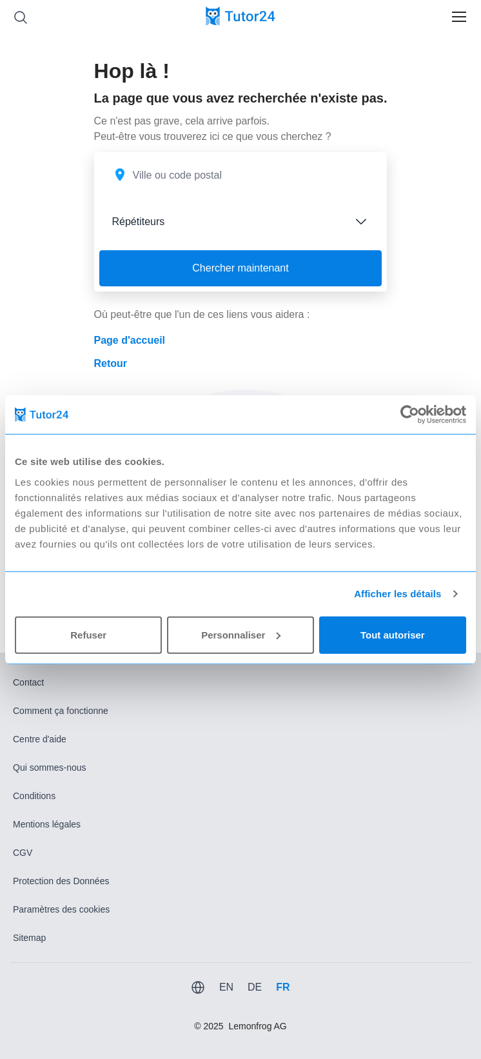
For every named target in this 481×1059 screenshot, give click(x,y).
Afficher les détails (397, 593)
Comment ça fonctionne (60, 711)
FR (283, 987)
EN (226, 987)
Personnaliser (240, 634)
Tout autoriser (392, 634)
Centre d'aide (39, 739)
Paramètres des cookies (61, 909)
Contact (28, 682)
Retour (111, 363)
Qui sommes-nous (49, 767)
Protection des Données (61, 881)
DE (255, 987)
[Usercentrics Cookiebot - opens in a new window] (409, 414)
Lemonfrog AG (257, 1026)
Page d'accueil (130, 340)
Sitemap (29, 938)
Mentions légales (47, 824)
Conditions (34, 796)
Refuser (88, 634)
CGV (22, 852)
